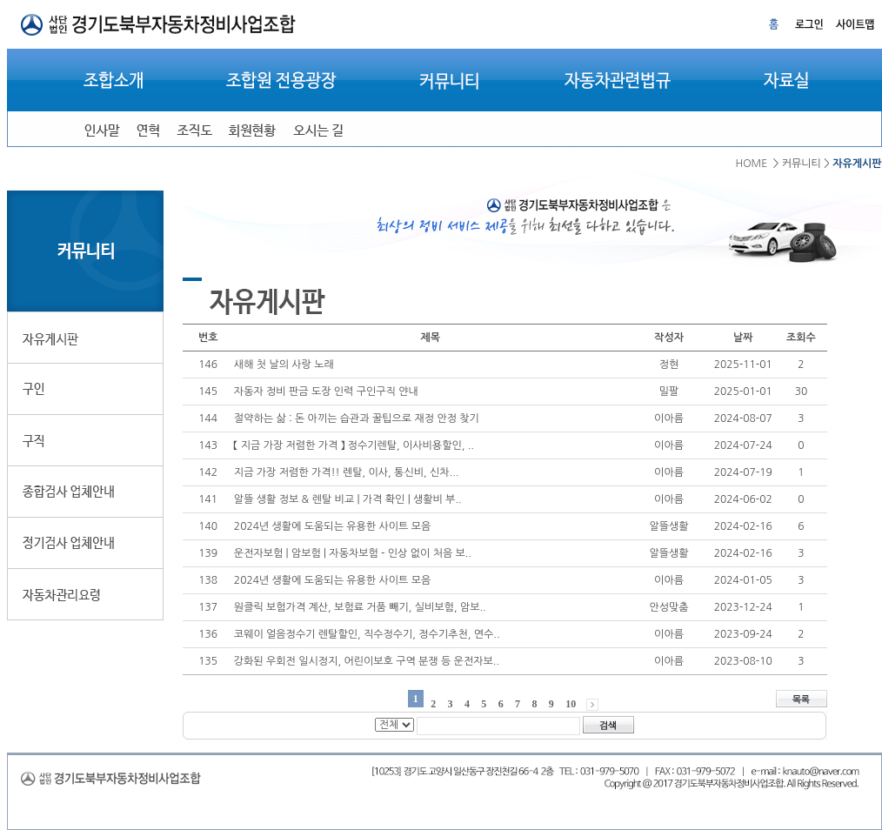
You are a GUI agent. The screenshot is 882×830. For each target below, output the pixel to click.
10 (570, 704)
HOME (751, 163)
